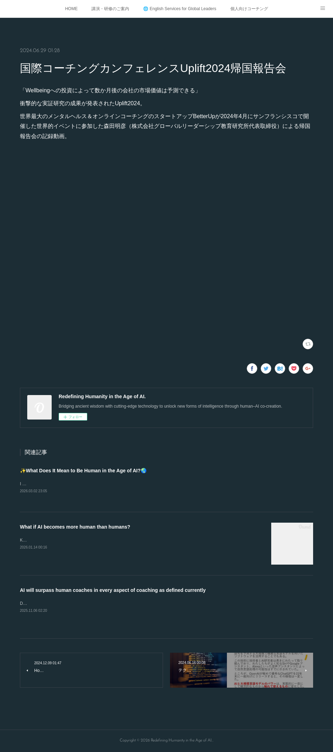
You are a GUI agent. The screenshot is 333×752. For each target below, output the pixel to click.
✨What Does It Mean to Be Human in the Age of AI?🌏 (83, 470)
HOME (71, 8)
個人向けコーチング (249, 8)
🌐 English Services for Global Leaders (179, 8)
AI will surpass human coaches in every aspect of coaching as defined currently (113, 590)
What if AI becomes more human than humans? (75, 527)
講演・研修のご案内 (110, 8)
